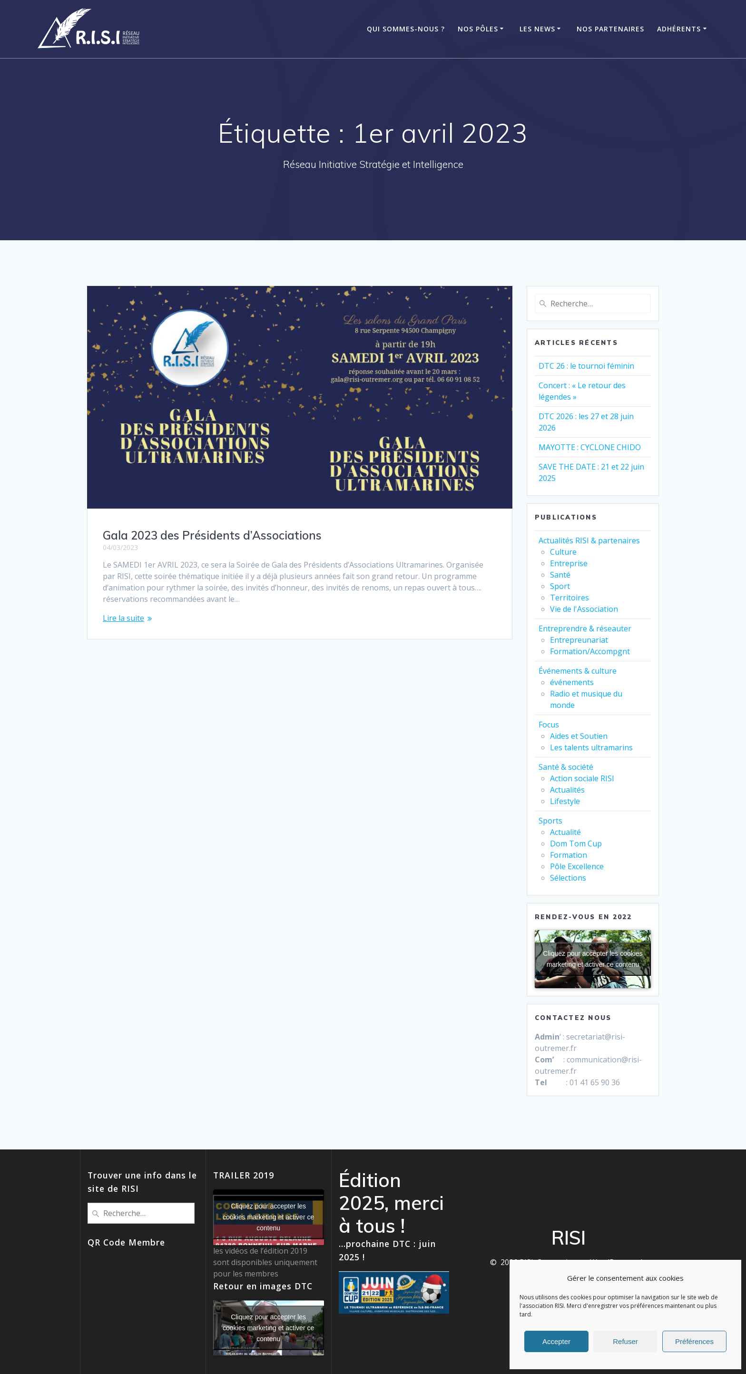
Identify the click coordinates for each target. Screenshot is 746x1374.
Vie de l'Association (584, 609)
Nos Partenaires (610, 28)
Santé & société (566, 767)
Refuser (625, 1341)
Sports (550, 820)
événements (572, 682)
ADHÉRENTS (679, 28)
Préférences (694, 1341)
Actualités (567, 790)
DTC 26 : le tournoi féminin (586, 366)
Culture (563, 552)
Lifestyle (565, 801)
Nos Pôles (478, 28)
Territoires (569, 597)
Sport (560, 586)
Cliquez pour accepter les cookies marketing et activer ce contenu (592, 959)
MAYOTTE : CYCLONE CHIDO (590, 447)
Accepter (556, 1341)
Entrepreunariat (579, 640)
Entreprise (569, 563)
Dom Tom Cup (576, 843)
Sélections (568, 878)
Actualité (565, 832)
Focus (549, 724)
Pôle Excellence (577, 866)
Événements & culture (578, 671)
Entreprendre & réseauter (585, 628)
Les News (537, 28)
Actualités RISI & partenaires (589, 540)
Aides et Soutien (579, 736)
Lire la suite (123, 618)
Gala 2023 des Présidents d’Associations (212, 535)
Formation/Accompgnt (590, 651)
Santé (560, 574)
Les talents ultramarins (591, 747)
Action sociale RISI (582, 778)
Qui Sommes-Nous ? (406, 28)
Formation (568, 855)
